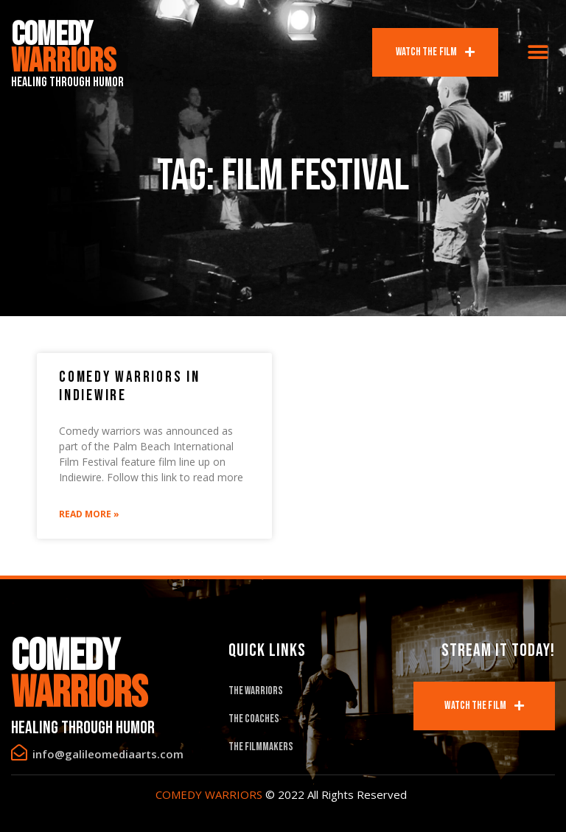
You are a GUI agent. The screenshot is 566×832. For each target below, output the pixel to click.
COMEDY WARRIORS (209, 794)
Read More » (89, 514)
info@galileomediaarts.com (108, 754)
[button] (538, 52)
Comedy (63, 48)
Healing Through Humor (67, 82)
